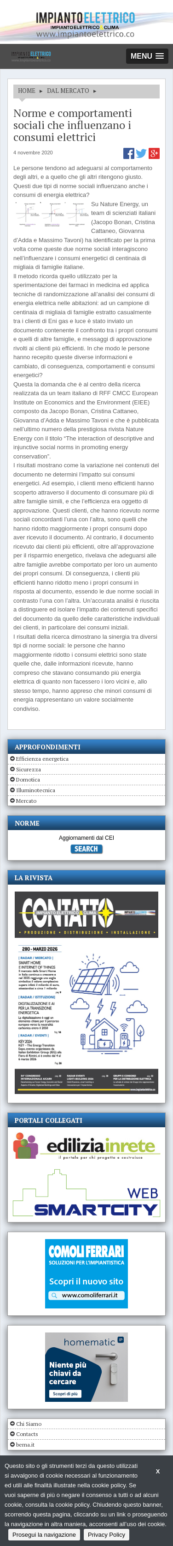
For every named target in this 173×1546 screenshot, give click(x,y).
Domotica (28, 779)
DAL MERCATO (68, 90)
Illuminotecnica (35, 790)
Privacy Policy (106, 1534)
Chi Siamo (28, 1423)
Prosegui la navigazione (44, 1534)
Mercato (26, 800)
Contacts (27, 1433)
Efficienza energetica (42, 758)
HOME (26, 90)
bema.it (25, 1444)
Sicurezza (28, 769)
